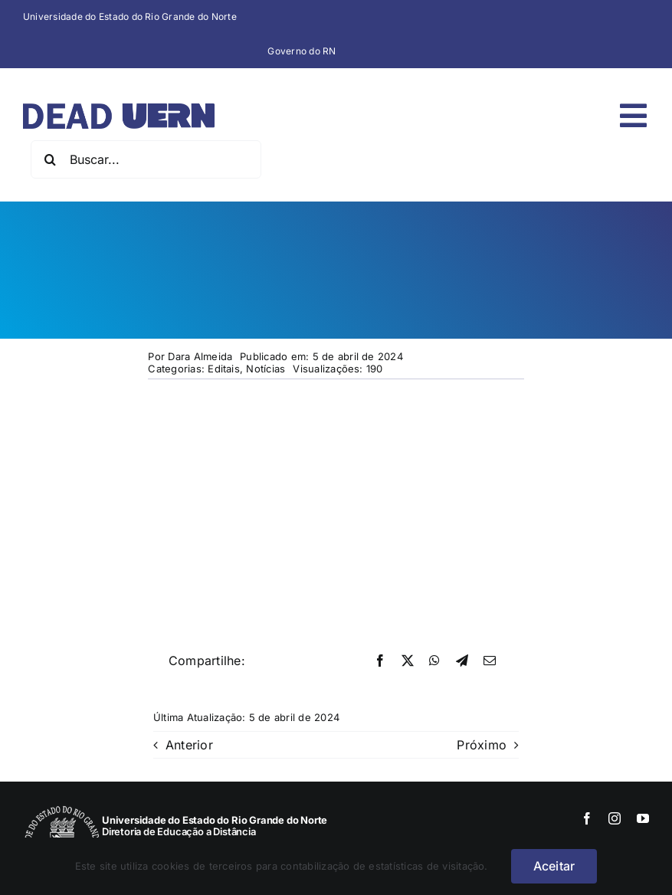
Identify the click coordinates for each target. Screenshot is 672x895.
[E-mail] (489, 661)
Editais (224, 368)
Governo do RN (301, 51)
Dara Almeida (200, 356)
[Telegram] (462, 661)
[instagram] (614, 818)
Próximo (481, 744)
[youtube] (643, 818)
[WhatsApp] (434, 661)
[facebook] (587, 818)
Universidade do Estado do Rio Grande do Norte (130, 16)
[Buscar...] (146, 159)
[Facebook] (380, 661)
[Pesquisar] (50, 159)
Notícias (265, 368)
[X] (407, 661)
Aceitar (554, 866)
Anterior (189, 744)
